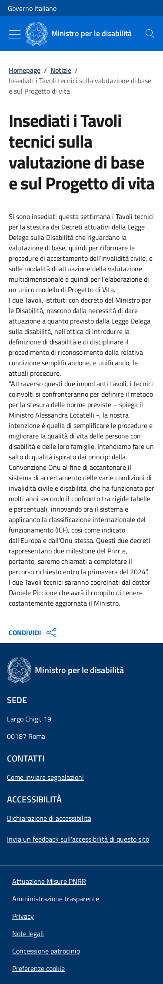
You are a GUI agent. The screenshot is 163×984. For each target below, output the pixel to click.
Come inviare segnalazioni (45, 777)
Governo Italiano (32, 8)
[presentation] (150, 33)
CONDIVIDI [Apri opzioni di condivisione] (34, 633)
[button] (38, 968)
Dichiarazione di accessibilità (49, 818)
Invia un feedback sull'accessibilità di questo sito (78, 839)
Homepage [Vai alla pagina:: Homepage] (24, 70)
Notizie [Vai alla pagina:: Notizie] (60, 70)
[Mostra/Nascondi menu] (15, 34)
